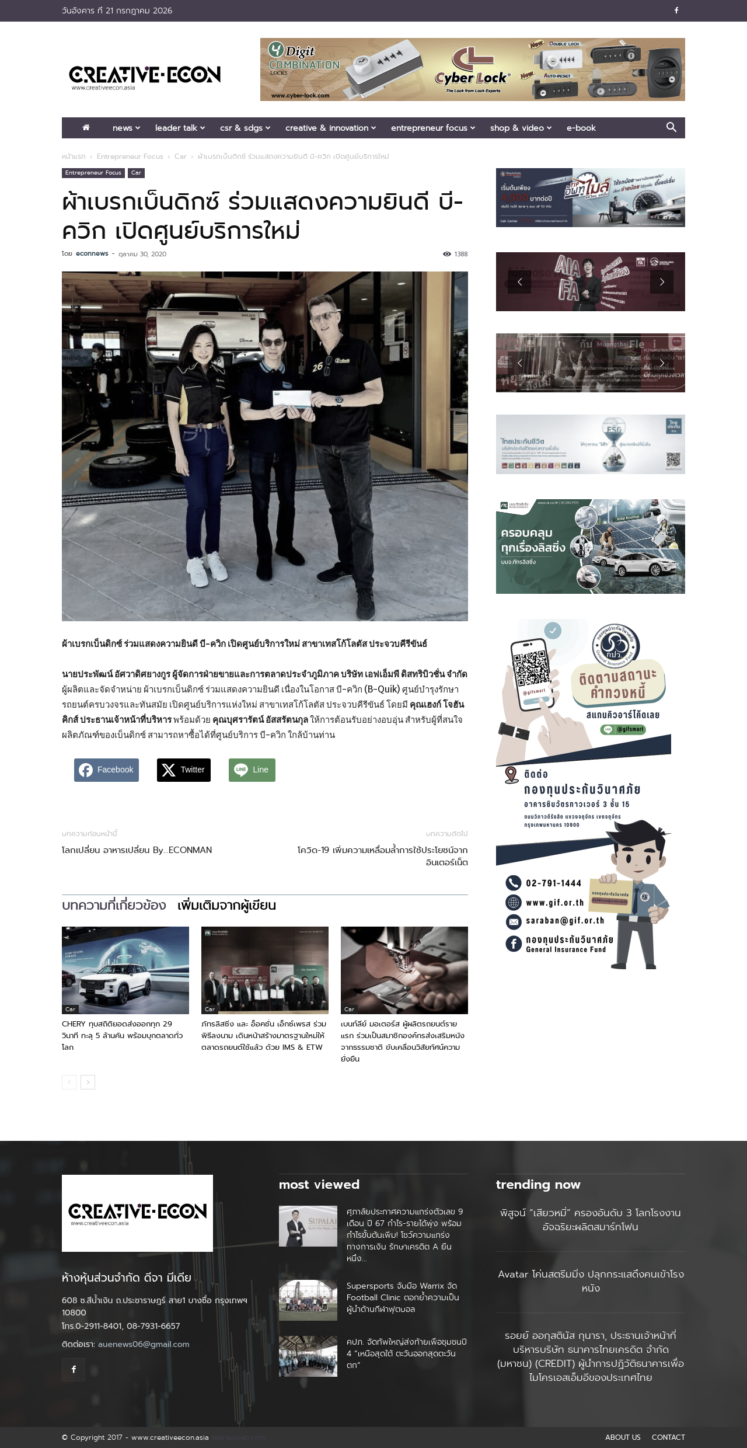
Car (180, 156)
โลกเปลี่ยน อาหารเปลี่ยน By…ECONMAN (137, 850)
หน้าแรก (74, 156)
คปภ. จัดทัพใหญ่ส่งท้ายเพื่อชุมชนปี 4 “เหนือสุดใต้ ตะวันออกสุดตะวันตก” (407, 1353)
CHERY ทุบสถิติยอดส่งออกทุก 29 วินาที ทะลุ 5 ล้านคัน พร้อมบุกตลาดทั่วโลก (122, 1035)
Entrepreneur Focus (433, 128)
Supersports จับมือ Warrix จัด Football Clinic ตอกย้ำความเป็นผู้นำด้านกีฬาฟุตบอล (403, 1297)
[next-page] (88, 1082)
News (127, 128)
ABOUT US (623, 1437)
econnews (92, 253)
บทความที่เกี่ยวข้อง (114, 906)
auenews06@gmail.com (144, 1344)
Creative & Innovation (330, 128)
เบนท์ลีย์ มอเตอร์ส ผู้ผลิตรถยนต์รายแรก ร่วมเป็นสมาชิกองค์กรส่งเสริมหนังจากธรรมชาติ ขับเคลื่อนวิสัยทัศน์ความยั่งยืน (403, 1041)
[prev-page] (69, 1082)
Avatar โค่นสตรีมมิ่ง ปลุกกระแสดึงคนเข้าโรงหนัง (591, 1281)
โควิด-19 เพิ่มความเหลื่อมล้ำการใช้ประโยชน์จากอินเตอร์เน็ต (383, 856)
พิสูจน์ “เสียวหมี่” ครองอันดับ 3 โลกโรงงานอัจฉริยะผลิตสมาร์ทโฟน (590, 1220)
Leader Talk (180, 128)
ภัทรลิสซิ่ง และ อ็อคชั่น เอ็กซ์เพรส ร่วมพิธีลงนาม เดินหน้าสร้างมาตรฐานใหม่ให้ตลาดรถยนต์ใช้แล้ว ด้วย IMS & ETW (263, 1035)
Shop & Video (521, 128)
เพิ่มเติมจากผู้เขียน (226, 906)
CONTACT (668, 1437)
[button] (671, 128)
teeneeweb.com (238, 1437)
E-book (581, 128)
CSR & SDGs (245, 128)
